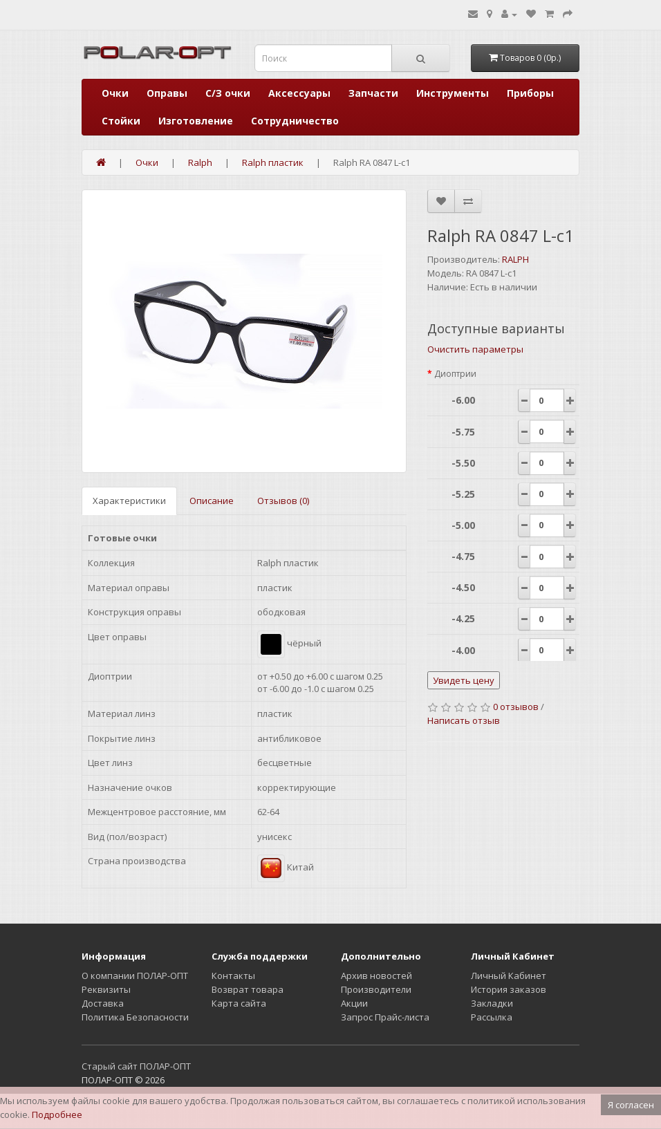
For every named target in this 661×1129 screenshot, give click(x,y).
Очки (115, 93)
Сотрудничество (295, 120)
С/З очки (227, 93)
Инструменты (452, 93)
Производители (376, 989)
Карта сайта (239, 1003)
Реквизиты (106, 989)
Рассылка (491, 1017)
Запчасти (373, 93)
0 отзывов (516, 706)
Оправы (167, 93)
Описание (211, 500)
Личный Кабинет (508, 975)
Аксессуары (299, 93)
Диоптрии (455, 374)
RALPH (515, 259)
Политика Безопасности (135, 1017)
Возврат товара (247, 989)
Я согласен (631, 1105)
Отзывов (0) (283, 500)
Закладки (492, 1003)
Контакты (233, 975)
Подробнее (57, 1114)
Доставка (103, 1003)
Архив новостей (376, 975)
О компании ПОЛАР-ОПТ (135, 975)
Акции (354, 1003)
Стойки (121, 120)
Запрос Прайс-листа (385, 1017)
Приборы (530, 93)
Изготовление (195, 120)
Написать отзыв (463, 720)
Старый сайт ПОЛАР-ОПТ (136, 1066)
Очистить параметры (475, 349)
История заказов (508, 989)
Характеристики (129, 500)
